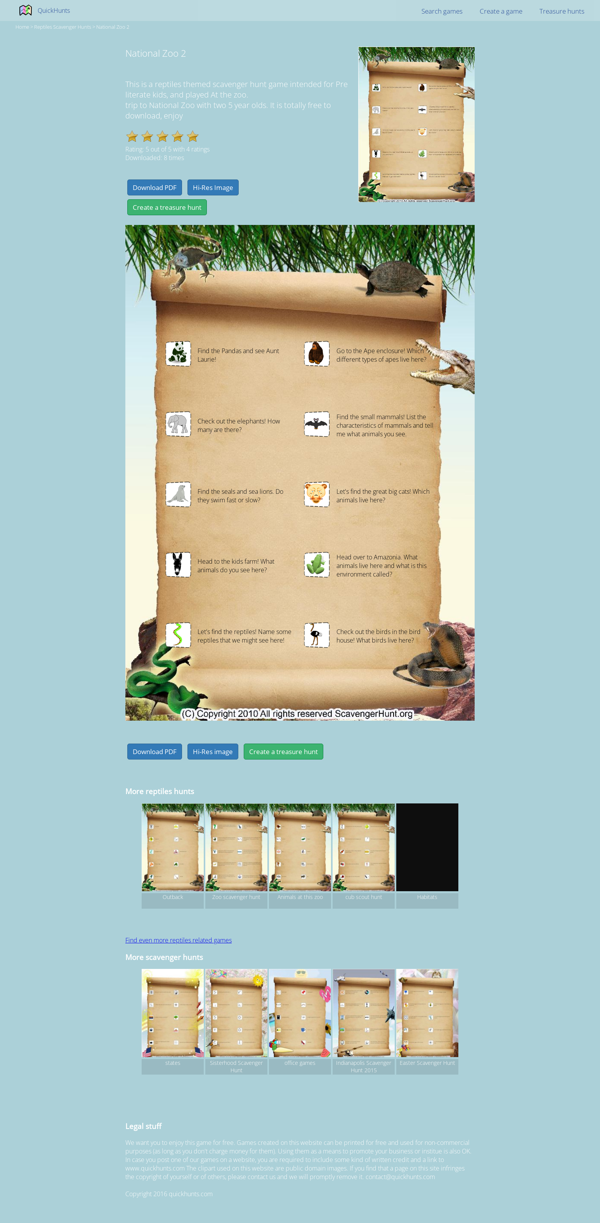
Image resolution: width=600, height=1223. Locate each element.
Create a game (501, 11)
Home (22, 26)
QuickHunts (54, 10)
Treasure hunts (561, 11)
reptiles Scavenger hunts (62, 26)
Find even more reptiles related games (178, 940)
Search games (442, 11)
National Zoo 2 (112, 26)
